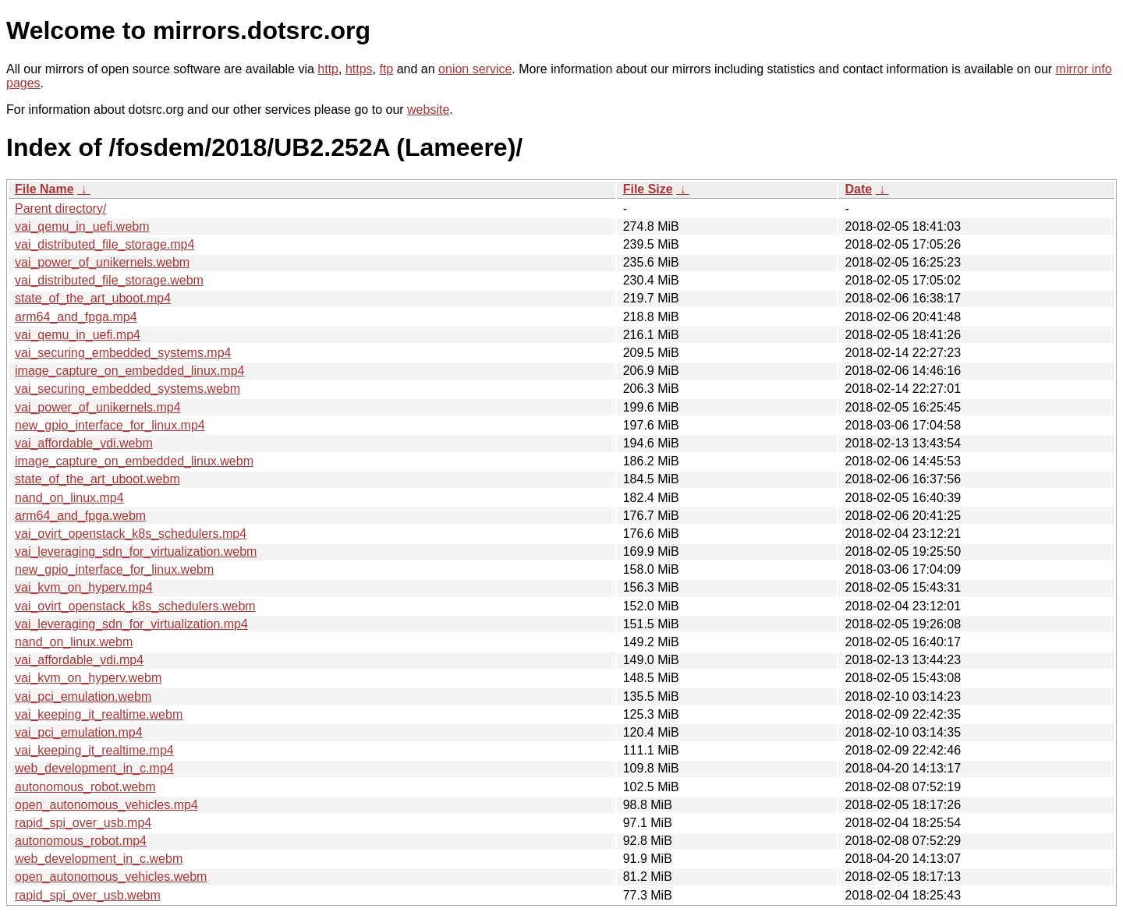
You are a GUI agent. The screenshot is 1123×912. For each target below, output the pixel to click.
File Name (44, 189)
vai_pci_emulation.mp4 (79, 732)
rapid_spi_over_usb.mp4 (83, 822)
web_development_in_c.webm (98, 858)
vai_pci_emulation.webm (83, 696)
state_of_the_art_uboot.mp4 (93, 298)
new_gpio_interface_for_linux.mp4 (110, 425)
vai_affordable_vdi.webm (84, 443)
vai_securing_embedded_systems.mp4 (123, 352)
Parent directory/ (60, 208)
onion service (475, 69)
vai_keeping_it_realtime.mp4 (94, 750)
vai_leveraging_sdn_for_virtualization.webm (136, 551)
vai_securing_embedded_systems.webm (127, 388)
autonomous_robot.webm (85, 787)
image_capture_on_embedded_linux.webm (134, 461)
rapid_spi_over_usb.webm (88, 895)
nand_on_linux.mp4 (69, 497)
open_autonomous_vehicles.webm (111, 876)
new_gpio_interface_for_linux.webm (114, 569)
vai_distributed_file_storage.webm (109, 280)
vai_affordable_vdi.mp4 (79, 659)
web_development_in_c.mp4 (94, 768)
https (359, 69)
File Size (648, 189)
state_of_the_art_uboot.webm (97, 479)
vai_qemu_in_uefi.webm (82, 226)
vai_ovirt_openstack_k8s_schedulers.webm (135, 606)
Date (858, 189)
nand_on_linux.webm (74, 642)
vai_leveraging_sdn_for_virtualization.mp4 (131, 624)
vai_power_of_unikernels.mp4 (98, 407)
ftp (386, 69)
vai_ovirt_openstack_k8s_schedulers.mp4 (130, 533)
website (428, 109)
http (327, 69)
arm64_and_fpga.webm (80, 515)
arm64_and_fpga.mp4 (76, 316)
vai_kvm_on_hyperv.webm (88, 677)
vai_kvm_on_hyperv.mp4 (84, 587)
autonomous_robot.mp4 (81, 840)
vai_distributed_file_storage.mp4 (104, 244)
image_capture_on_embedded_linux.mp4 (129, 370)
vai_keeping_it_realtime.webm (98, 714)
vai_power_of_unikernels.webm (102, 262)
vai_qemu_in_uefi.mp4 (77, 334)
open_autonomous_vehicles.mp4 (106, 804)
